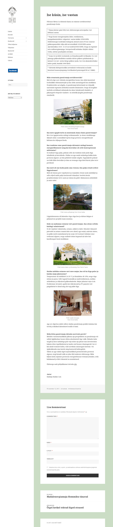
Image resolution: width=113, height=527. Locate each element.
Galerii (10, 60)
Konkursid (11, 41)
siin (75, 364)
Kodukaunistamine (75, 389)
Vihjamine (11, 47)
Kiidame (10, 57)
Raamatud (11, 51)
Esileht (10, 31)
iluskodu (64, 389)
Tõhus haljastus (12, 44)
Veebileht (50, 459)
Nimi (49, 442)
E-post (50, 451)
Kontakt (10, 35)
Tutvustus (11, 38)
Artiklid (10, 54)
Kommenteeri (52, 416)
